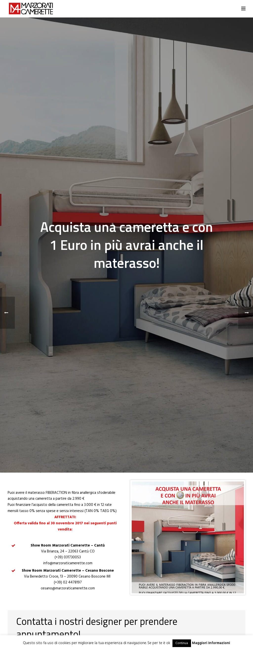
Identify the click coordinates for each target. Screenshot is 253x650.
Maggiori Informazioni (211, 643)
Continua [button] (181, 643)
